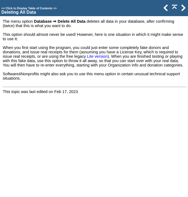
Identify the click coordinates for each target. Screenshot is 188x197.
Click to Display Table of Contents (29, 8)
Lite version (97, 56)
